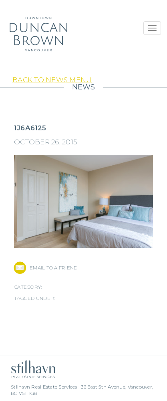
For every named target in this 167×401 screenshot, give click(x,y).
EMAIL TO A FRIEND (53, 268)
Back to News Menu (52, 80)
